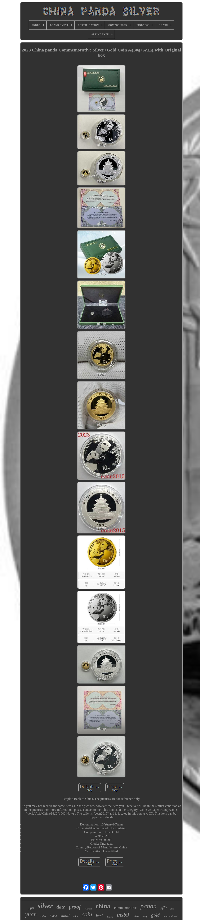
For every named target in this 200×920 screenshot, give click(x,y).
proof (75, 907)
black (53, 916)
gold (155, 915)
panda (148, 906)
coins (43, 916)
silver (45, 906)
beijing (110, 917)
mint (75, 916)
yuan (31, 914)
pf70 (164, 908)
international (170, 916)
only (145, 916)
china (103, 906)
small (65, 915)
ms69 (123, 915)
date (60, 907)
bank (99, 916)
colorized (88, 909)
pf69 (31, 908)
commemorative (125, 908)
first (172, 909)
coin (87, 914)
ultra (136, 916)
